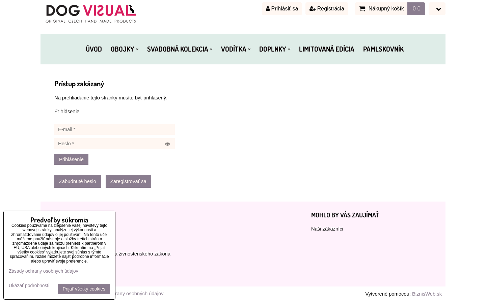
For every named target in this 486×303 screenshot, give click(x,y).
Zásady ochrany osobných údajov (126, 293)
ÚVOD (94, 48)
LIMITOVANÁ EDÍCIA (326, 48)
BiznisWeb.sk (427, 294)
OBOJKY (124, 48)
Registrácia (326, 8)
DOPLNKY (274, 48)
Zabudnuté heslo (77, 181)
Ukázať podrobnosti (29, 285)
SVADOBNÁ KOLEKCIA (179, 48)
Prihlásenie (71, 159)
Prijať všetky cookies (84, 289)
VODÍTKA (235, 48)
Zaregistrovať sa (128, 181)
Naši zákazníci (327, 229)
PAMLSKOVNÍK (383, 48)
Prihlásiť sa (282, 8)
